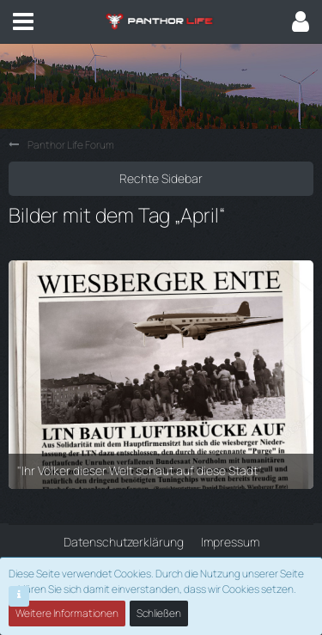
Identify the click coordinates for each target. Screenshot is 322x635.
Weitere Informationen (66, 613)
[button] (23, 21)
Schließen (159, 613)
